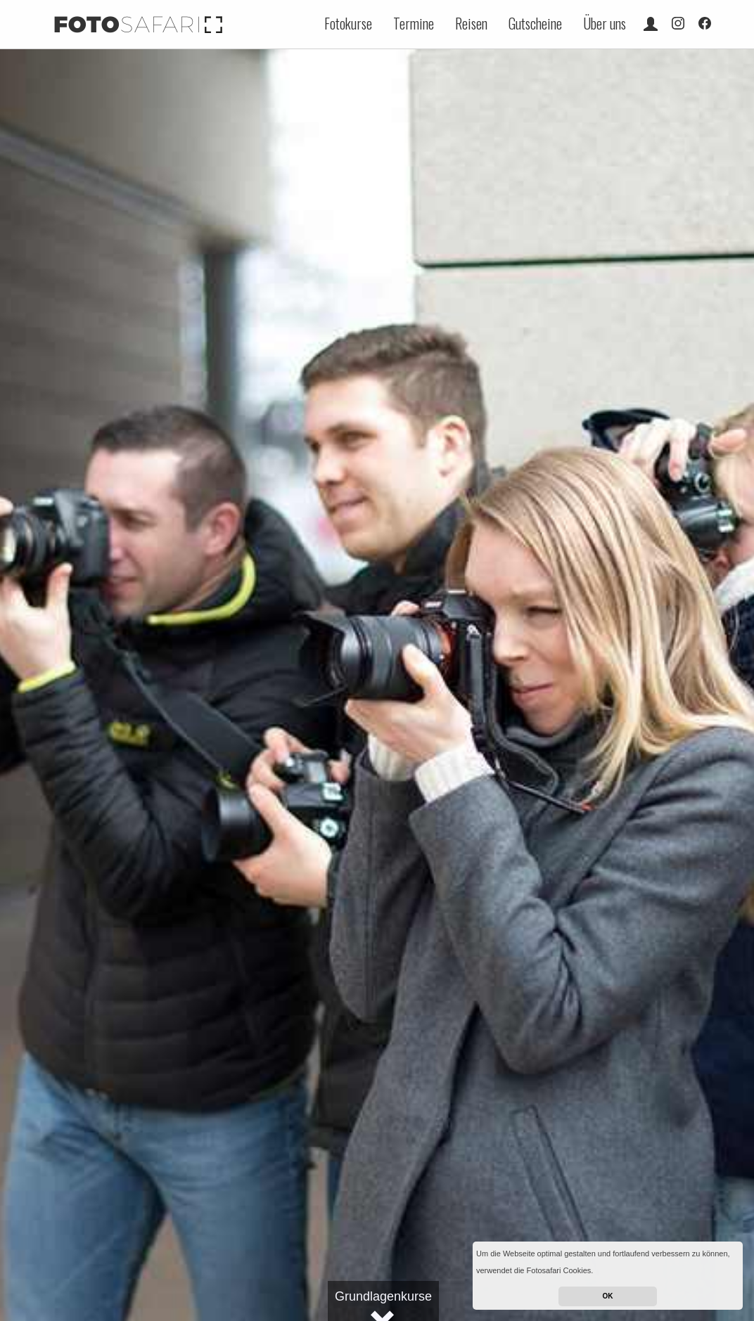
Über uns (604, 23)
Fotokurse (348, 23)
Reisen (471, 23)
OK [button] (608, 1296)
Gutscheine (535, 23)
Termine (413, 23)
